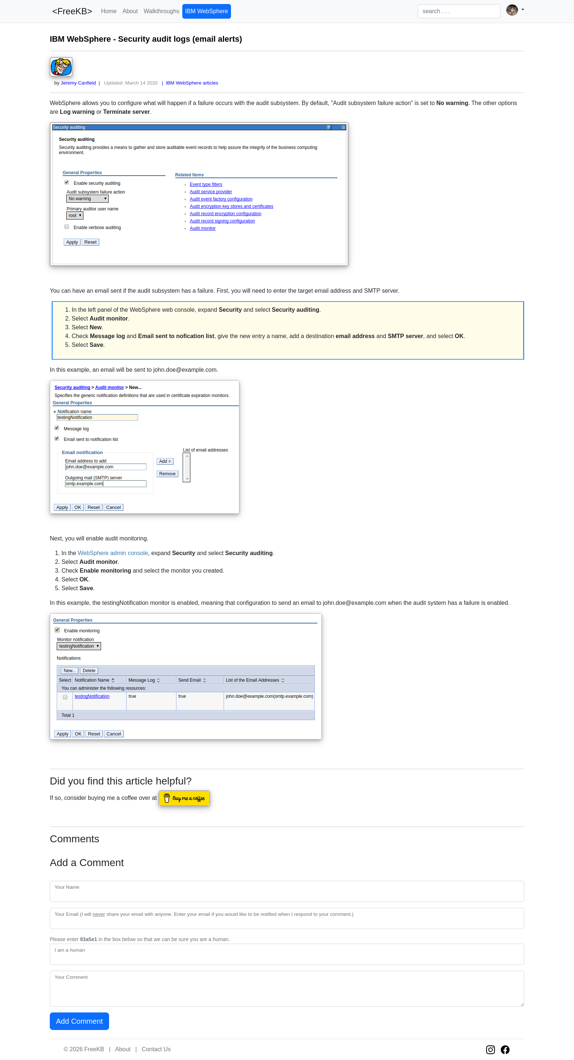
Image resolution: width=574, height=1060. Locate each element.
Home (109, 11)
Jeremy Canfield (78, 83)
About (130, 11)
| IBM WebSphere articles (189, 83)
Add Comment (79, 1021)
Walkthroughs (161, 11)
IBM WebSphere (206, 11)
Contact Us (156, 1049)
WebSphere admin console (113, 553)
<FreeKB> (71, 11)
